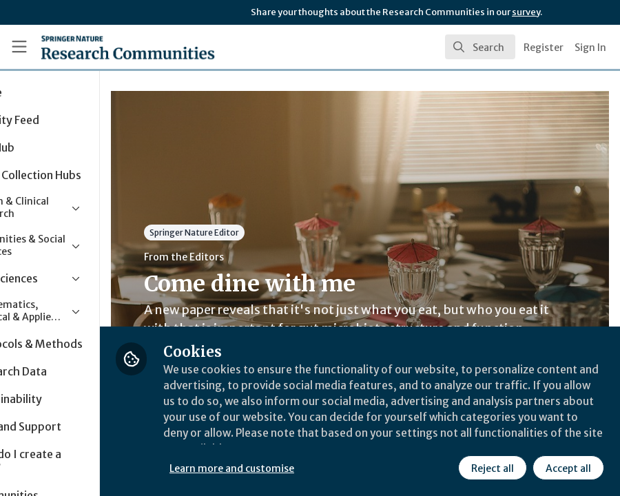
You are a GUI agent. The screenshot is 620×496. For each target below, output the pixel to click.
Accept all (567, 468)
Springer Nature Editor (271, 232)
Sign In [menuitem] (590, 47)
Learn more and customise (308, 468)
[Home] (101, 47)
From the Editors (260, 257)
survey (526, 12)
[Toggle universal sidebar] (19, 47)
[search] (480, 46)
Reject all (492, 468)
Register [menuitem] (544, 47)
